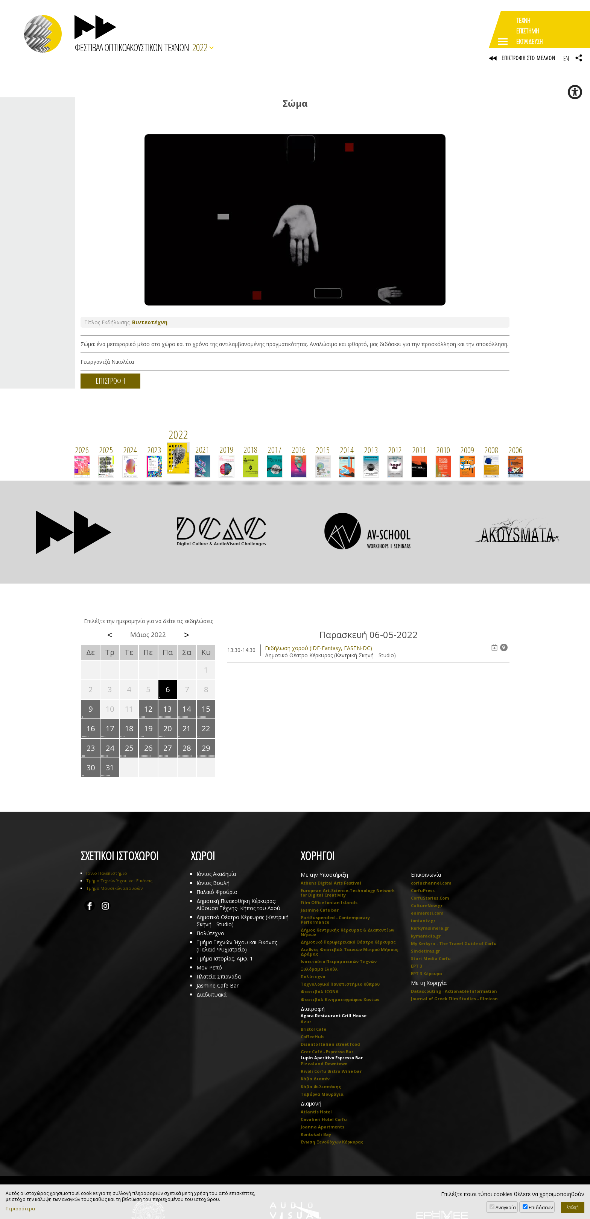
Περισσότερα (20, 1209)
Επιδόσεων (541, 1207)
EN (566, 58)
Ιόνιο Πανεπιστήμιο (106, 873)
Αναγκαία (506, 1207)
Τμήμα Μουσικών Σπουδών (114, 888)
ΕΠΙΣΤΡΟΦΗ (110, 381)
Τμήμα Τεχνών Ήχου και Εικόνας (119, 881)
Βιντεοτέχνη (149, 322)
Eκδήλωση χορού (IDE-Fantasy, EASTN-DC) (318, 648)
